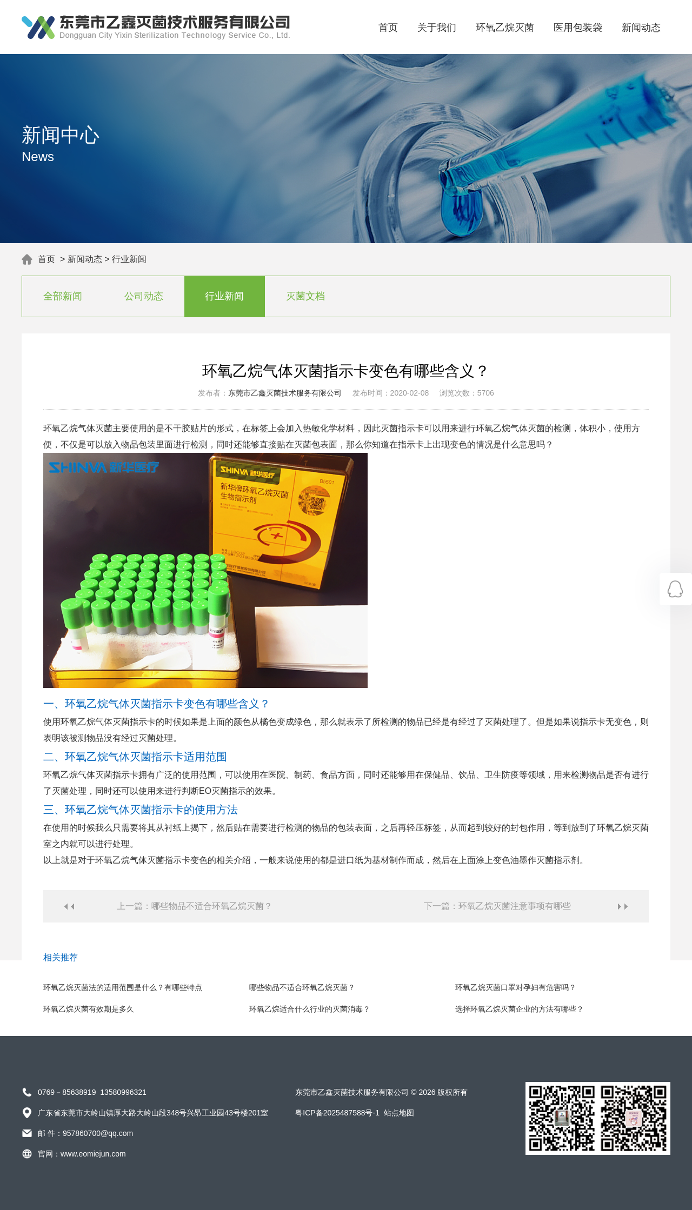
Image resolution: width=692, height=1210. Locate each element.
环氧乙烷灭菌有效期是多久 (88, 1009)
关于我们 (436, 27)
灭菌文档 (305, 296)
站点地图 (399, 1112)
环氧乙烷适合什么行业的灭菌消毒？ (309, 1009)
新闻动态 (641, 27)
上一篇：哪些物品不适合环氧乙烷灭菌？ (194, 906)
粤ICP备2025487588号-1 (337, 1112)
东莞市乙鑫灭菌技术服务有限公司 (285, 393)
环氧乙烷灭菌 (505, 27)
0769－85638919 (67, 1092)
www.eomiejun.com (93, 1153)
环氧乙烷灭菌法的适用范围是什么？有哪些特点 (122, 987)
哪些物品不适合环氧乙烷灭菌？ (302, 987)
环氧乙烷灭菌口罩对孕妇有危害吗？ (515, 987)
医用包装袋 (578, 27)
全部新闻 (62, 296)
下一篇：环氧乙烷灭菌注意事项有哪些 (497, 906)
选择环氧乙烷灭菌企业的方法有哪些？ (519, 1009)
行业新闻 (129, 259)
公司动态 (143, 296)
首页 (388, 27)
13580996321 (123, 1092)
